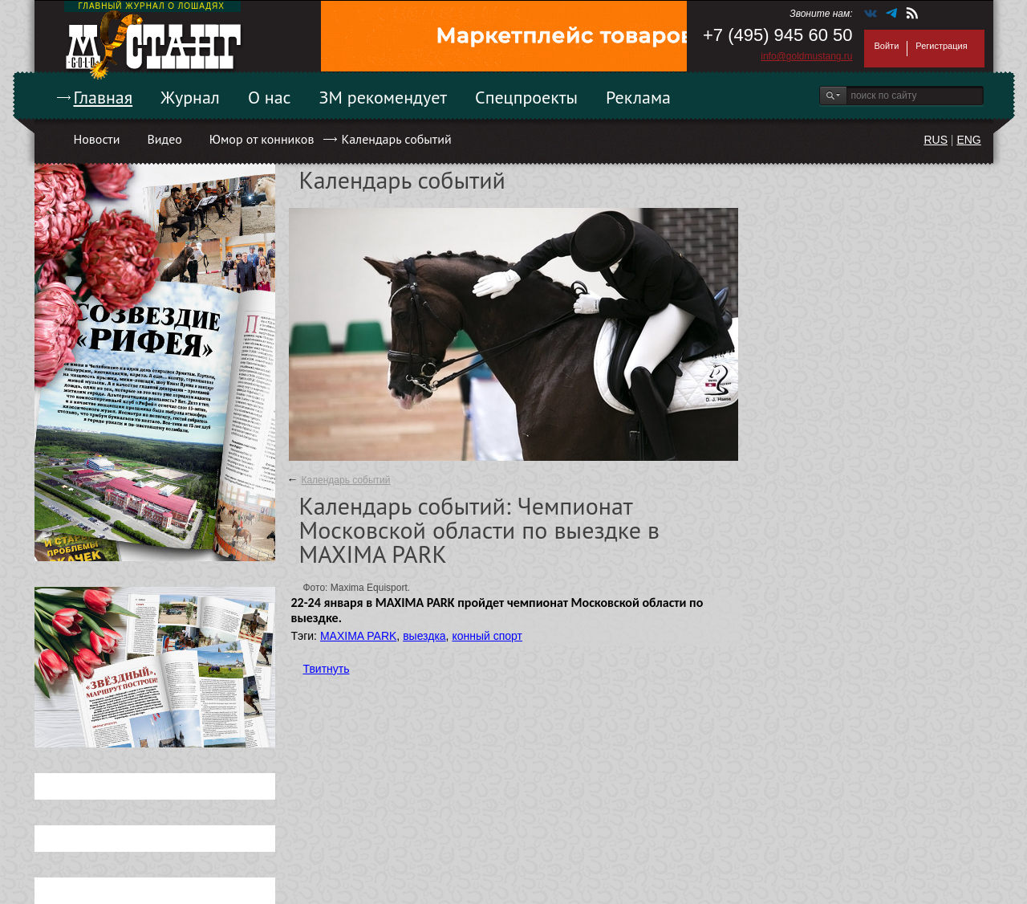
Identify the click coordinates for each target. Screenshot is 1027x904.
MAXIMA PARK (358, 635)
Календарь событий (396, 139)
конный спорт (487, 635)
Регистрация (941, 46)
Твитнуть (326, 668)
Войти (887, 46)
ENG (968, 139)
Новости (97, 139)
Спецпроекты (526, 97)
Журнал (190, 97)
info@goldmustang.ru (806, 56)
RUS (935, 139)
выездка (424, 635)
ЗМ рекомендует (383, 97)
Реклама (638, 97)
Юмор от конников (262, 139)
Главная (103, 97)
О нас (269, 97)
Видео (164, 139)
